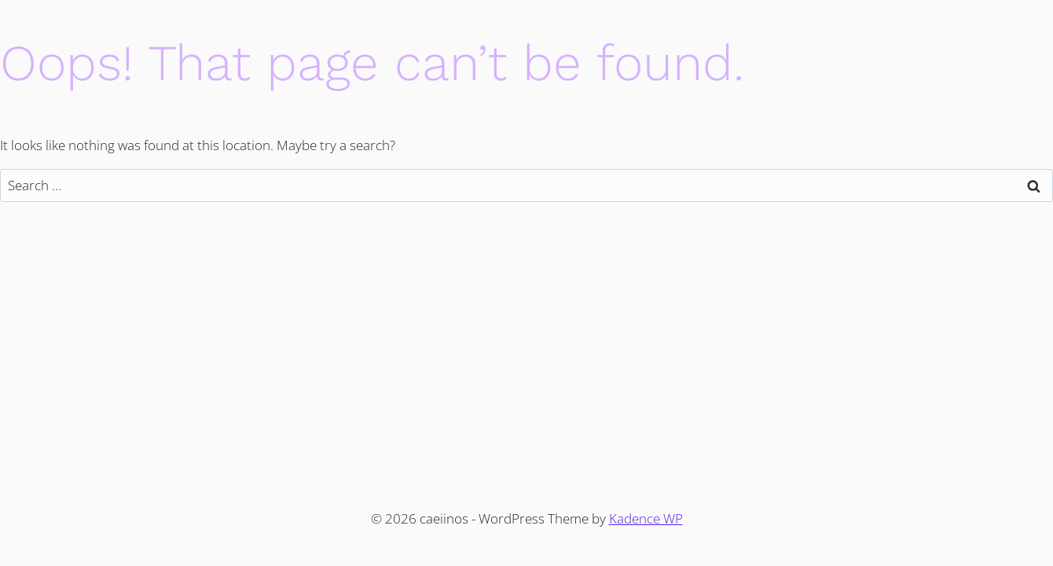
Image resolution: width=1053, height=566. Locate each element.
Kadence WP (646, 518)
